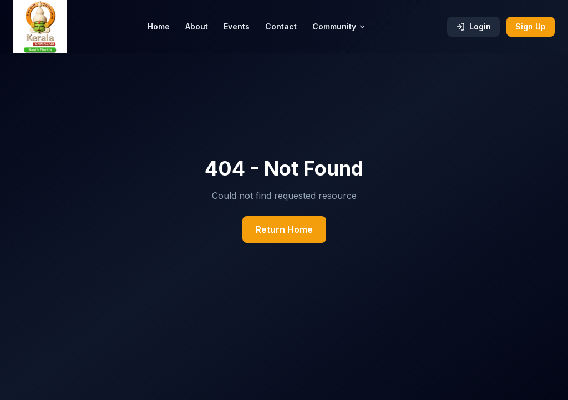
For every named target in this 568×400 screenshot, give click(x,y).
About (196, 26)
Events (237, 26)
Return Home (284, 229)
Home (159, 26)
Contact (281, 26)
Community (339, 26)
